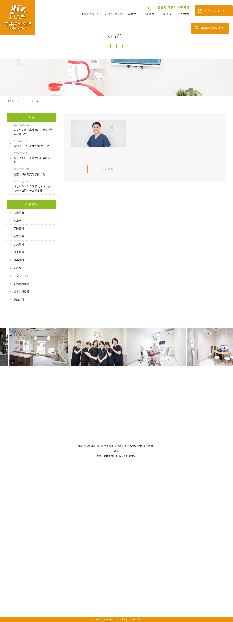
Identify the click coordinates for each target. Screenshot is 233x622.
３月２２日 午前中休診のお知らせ (33, 157)
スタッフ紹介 (113, 14)
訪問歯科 (19, 299)
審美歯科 (19, 260)
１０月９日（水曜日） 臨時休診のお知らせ (33, 129)
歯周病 (17, 220)
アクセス (166, 14)
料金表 (149, 14)
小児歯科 (19, 244)
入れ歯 (17, 268)
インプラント (21, 276)
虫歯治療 (19, 212)
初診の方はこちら (216, 10)
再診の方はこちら (213, 28)
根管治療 (19, 236)
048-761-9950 (170, 7)
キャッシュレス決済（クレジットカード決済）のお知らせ (33, 186)
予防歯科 (19, 228)
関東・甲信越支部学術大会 (29, 172)
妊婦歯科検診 (21, 284)
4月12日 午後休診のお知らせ (32, 143)
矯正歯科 (19, 252)
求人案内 (183, 14)
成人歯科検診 (21, 291)
